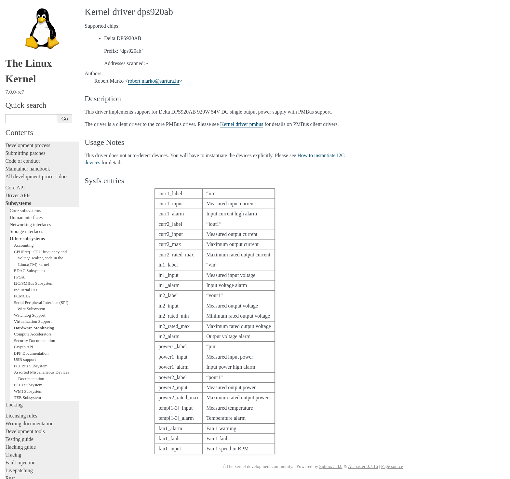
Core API (15, 62)
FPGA (19, 151)
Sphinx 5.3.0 (330, 466)
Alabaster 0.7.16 (363, 466)
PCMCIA (22, 170)
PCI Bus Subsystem (30, 240)
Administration (21, 363)
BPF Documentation (31, 227)
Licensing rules (21, 290)
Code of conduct (22, 35)
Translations (18, 447)
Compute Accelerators (33, 208)
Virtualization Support (33, 195)
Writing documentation (29, 298)
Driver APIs (17, 70)
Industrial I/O (25, 164)
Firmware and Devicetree (31, 414)
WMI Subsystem (28, 265)
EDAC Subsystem (29, 145)
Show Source (19, 473)
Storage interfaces (26, 105)
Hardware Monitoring (34, 202)
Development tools (25, 305)
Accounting (24, 119)
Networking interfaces (30, 99)
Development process (27, 19)
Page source (392, 466)
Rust (10, 352)
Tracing (13, 329)
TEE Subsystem (27, 271)
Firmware (15, 406)
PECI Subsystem (28, 259)
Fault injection (20, 337)
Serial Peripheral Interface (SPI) (41, 176)
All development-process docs (36, 51)
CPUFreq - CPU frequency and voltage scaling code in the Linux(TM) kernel (40, 132)
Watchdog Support (30, 189)
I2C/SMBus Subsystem (34, 157)
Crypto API (24, 221)
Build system (19, 371)
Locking (13, 279)
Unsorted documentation (31, 436)
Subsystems (18, 77)
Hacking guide (20, 321)
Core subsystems (25, 85)
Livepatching (19, 345)
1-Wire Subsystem (29, 183)
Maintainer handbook (27, 43)
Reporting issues (22, 379)
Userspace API (20, 395)
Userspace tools (21, 387)
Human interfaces (26, 91)
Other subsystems (27, 113)
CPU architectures (24, 425)
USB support (25, 233)
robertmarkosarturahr (154, 81)
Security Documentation (34, 214)
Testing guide (19, 313)
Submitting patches (25, 27)
